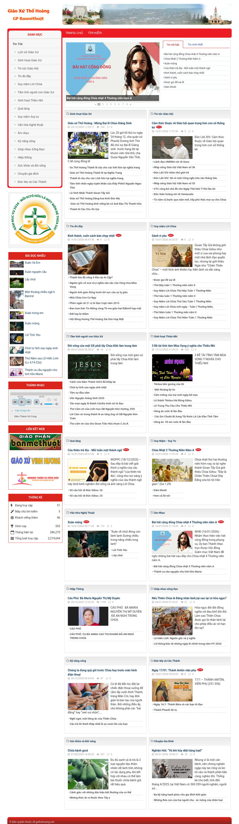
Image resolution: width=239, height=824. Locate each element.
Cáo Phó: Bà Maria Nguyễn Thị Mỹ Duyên (94, 598)
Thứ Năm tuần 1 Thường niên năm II (175, 312)
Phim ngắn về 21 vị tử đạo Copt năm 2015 (94, 303)
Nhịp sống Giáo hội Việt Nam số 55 (174, 183)
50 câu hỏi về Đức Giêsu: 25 (86, 495)
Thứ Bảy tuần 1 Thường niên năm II (174, 285)
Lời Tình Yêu (120, 550)
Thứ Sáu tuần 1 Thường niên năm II (175, 295)
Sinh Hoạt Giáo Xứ (30, 60)
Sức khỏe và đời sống (32, 165)
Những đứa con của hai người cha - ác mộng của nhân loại (188, 800)
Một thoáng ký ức (164, 389)
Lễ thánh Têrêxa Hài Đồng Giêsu (173, 400)
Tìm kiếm (95, 33)
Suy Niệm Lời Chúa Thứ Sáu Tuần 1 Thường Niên (182, 301)
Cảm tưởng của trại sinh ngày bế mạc (176, 394)
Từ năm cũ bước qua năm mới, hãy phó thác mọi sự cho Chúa (190, 199)
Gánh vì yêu (170, 77)
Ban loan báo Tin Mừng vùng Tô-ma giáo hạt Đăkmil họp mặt (105, 308)
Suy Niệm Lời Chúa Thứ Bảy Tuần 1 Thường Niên (182, 290)
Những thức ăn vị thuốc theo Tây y (90, 797)
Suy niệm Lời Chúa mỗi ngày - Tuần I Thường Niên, (184, 306)
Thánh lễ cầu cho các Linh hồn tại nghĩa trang (96, 178)
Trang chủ (74, 33)
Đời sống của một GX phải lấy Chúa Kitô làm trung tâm (102, 345)
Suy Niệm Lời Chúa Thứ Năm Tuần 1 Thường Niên (183, 317)
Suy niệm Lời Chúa (30, 84)
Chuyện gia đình (28, 173)
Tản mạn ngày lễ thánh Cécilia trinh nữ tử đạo (96, 403)
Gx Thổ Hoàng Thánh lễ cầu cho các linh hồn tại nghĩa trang (105, 167)
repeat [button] (49, 400)
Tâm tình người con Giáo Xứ (36, 92)
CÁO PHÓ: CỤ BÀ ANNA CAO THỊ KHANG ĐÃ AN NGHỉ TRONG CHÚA (102, 636)
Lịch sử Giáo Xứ (28, 52)
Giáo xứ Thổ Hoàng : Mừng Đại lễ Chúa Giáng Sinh (100, 123)
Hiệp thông (25, 157)
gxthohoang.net (45, 821)
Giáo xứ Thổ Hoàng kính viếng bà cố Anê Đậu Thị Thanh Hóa (106, 203)
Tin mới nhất (195, 44)
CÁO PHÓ (75, 628)
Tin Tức (18, 44)
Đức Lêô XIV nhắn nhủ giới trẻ (171, 172)
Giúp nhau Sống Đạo (31, 149)
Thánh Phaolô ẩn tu (166, 709)
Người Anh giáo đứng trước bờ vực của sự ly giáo (99, 292)
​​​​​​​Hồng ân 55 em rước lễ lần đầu (172, 422)
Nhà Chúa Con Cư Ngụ (83, 297)
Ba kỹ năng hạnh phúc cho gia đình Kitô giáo (180, 794)
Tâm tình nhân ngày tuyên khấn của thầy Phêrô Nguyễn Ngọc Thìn (106, 185)
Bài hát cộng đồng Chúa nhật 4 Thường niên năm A (99, 98)
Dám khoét (170, 87)
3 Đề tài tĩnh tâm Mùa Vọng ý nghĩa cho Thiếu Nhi (183, 345)
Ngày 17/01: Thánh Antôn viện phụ (174, 670)
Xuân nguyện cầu (35, 271)
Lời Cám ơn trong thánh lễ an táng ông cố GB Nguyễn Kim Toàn (104, 416)
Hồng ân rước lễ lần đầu (168, 411)
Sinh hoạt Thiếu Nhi (30, 100)
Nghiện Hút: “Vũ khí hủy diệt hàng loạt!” (177, 750)
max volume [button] (57, 404)
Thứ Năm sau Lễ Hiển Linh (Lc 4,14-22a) (41, 360)
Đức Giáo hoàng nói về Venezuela (174, 194)
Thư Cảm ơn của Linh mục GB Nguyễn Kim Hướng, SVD (102, 408)
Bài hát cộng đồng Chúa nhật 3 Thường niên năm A (184, 566)
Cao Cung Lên (22, 410)
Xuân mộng (170, 63)
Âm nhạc (23, 133)
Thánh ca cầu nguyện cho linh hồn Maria (178, 571)
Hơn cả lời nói (162, 495)
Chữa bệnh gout (78, 750)
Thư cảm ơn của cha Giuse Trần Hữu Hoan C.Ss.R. (99, 423)
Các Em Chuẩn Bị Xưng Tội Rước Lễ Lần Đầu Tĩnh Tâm (186, 416)
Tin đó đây (24, 76)
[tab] (173, 44)
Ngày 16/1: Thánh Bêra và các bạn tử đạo (178, 704)
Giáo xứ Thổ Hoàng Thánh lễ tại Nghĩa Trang (96, 172)
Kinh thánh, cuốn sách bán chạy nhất (184, 72)
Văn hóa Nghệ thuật (30, 124)
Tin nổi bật (173, 44)
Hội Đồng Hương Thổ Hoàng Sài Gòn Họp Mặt (97, 319)
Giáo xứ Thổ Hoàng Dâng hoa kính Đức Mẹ (95, 198)
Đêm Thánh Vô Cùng (25, 416)
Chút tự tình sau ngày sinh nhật (88, 387)
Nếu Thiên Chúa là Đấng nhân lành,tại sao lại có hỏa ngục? (189, 598)
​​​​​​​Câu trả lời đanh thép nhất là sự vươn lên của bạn (98, 723)
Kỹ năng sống (26, 141)
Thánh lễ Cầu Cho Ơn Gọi (84, 209)
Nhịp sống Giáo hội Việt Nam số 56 (174, 167)
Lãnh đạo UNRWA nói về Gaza (171, 161)
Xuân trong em (34, 313)
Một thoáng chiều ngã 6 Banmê (40, 294)
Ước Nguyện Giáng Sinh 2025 (87, 398)
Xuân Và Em (32, 262)
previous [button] (15, 402)
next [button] (29, 402)
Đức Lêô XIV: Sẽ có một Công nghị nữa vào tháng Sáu (185, 178)
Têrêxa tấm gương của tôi (169, 384)
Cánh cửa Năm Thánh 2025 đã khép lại (93, 381)
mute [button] (42, 404)
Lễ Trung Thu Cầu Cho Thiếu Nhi (173, 405)
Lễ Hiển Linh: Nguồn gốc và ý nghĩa (175, 638)
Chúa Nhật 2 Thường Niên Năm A (182, 58)
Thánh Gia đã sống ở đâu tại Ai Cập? (91, 277)
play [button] (22, 402)
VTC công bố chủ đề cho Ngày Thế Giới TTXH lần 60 (184, 188)
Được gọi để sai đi (174, 82)
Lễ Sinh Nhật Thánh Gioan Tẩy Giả (90, 192)
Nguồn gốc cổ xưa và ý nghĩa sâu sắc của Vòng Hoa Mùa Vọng (103, 285)
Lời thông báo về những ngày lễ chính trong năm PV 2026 (188, 643)
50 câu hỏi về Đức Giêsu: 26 (86, 490)
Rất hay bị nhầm (79, 313)
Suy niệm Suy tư (28, 116)
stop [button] (36, 402)
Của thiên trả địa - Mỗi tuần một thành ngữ (187, 68)
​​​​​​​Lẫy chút (118, 555)
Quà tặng (24, 108)
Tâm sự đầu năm (80, 392)
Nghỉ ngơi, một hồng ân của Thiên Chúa (93, 718)
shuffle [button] (55, 400)
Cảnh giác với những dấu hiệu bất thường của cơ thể (101, 792)
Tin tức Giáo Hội (28, 68)
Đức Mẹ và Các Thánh (32, 181)
